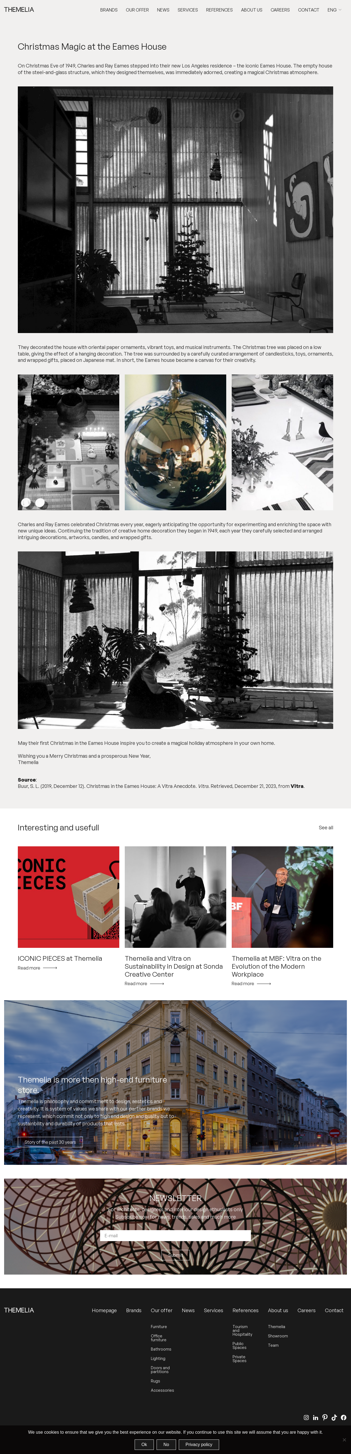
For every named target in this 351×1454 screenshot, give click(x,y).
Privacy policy (199, 1444)
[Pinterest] (325, 1417)
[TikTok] (334, 1417)
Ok (144, 1444)
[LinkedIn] (315, 1417)
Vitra (297, 786)
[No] (344, 1439)
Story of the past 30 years (50, 1142)
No (166, 1444)
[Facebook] (343, 1417)
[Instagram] (306, 1417)
